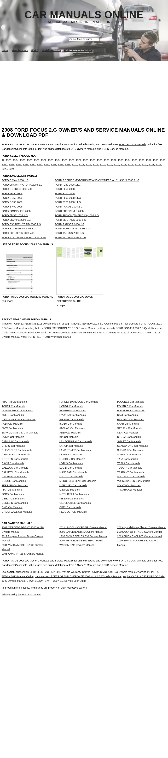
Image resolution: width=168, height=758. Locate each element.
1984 (57, 163)
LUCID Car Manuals (70, 545)
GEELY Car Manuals (13, 598)
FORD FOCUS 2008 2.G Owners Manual (27, 312)
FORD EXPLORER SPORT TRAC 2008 (24, 244)
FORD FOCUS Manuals (132, 144)
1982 (44, 163)
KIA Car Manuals (68, 492)
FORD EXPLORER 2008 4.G (18, 240)
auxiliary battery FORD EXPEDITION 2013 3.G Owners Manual (60, 342)
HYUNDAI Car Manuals (72, 454)
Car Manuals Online (84, 15)
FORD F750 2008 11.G (68, 209)
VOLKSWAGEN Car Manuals (133, 568)
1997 (148, 163)
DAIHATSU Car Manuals (15, 553)
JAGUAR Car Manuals (72, 477)
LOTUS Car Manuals (71, 537)
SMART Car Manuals (129, 499)
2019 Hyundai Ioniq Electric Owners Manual (141, 642)
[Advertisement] (84, 87)
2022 (158, 168)
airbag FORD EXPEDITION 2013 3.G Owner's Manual (92, 338)
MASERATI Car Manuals (73, 553)
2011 (81, 168)
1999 (162, 163)
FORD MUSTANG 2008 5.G (70, 226)
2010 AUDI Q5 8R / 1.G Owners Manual (139, 650)
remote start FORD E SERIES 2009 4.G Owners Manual (93, 347)
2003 (25, 168)
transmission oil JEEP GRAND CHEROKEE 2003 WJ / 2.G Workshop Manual (105, 727)
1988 (85, 163)
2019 (137, 168)
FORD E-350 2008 (12, 209)
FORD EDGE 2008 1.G (15, 222)
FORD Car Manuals (13, 590)
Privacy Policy (70, 745)
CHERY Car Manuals (13, 507)
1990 (99, 163)
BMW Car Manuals (12, 477)
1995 (134, 163)
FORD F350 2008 (65, 200)
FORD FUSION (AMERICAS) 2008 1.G (77, 222)
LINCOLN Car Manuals (72, 530)
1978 (22, 163)
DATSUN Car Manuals (14, 560)
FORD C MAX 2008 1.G (15, 187)
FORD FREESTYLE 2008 (69, 218)
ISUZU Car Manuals (70, 469)
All (3, 163)
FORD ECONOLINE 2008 (16, 218)
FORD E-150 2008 (12, 200)
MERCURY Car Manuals (73, 575)
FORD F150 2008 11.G (68, 191)
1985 (64, 163)
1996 (141, 163)
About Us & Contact (94, 745)
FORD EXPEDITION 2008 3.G (19, 235)
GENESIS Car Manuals (15, 606)
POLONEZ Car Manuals (130, 431)
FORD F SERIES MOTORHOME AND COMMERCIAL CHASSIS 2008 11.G (97, 187)
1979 (29, 163)
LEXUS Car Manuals (71, 522)
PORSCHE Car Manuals (131, 446)
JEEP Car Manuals (70, 484)
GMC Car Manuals (12, 613)
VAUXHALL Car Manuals (131, 560)
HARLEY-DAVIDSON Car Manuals (78, 431)
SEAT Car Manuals (127, 484)
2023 (4, 172)
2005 (39, 168)
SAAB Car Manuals (128, 469)
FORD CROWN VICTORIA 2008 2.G (22, 191)
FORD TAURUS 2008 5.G (69, 240)
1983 (51, 163)
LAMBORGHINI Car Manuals (75, 499)
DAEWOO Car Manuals (15, 545)
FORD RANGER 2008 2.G (69, 231)
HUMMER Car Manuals (72, 446)
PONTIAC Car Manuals (130, 439)
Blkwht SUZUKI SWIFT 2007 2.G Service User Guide (117, 731)
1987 (79, 163)
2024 (11, 172)
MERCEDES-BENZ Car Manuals (77, 568)
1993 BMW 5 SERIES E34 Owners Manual (83, 658)
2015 (109, 168)
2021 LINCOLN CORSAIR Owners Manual (83, 642)
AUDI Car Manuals (12, 469)
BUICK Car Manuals (13, 492)
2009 (67, 168)
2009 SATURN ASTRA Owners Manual (81, 650)
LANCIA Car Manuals (71, 507)
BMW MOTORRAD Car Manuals (20, 484)
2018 (130, 168)
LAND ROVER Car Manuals (75, 515)
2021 (151, 168)
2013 (95, 168)
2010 (74, 168)
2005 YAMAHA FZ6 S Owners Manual (23, 678)
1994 (127, 163)
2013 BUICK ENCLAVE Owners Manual (139, 658)
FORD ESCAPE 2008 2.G (16, 226)
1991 (106, 163)
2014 (102, 168)
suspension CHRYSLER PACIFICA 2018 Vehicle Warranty (55, 723)
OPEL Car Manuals (70, 613)
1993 (120, 163)
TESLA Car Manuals (128, 537)
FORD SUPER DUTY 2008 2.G (72, 235)
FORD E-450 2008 (12, 213)
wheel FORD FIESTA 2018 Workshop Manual (46, 351)
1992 (113, 163)
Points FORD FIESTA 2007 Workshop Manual (35, 347)
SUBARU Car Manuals (130, 515)
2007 (53, 168)
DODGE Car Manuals (14, 568)
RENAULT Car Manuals (130, 462)
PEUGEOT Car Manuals (73, 621)
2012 (88, 168)
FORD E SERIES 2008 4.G (17, 196)
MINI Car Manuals (69, 583)
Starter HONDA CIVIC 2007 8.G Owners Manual (123, 723)
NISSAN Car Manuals (71, 598)
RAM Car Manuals (127, 454)
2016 (116, 168)
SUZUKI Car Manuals (129, 522)
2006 (46, 168)
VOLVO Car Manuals (129, 575)
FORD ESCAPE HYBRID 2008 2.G (21, 231)
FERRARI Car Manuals (15, 575)
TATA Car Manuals (127, 530)
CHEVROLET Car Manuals (17, 515)
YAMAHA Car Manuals (129, 583)
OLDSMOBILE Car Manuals (75, 606)
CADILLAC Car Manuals (15, 499)
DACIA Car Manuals (13, 537)
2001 (11, 168)
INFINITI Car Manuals (71, 462)
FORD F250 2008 (65, 196)
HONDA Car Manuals (71, 439)
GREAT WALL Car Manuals (17, 621)
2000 (4, 168)
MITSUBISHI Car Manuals (74, 590)
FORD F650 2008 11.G (68, 205)
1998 (155, 163)
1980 (36, 163)
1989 (92, 163)
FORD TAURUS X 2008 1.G (70, 244)
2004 (32, 168)
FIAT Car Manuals (12, 583)
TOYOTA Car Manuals (129, 545)
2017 (123, 168)
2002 (18, 168)
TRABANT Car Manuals (130, 553)
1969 (8, 163)
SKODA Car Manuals (129, 492)
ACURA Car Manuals (13, 439)
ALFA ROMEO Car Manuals (17, 446)
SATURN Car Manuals (129, 477)
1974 (16, 163)
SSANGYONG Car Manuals (132, 507)
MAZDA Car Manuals (71, 560)
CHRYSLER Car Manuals (16, 522)
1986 (71, 163)
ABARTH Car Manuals (14, 431)
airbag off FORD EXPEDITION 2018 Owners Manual (31, 338)
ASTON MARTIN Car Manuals (19, 462)
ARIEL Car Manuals (13, 454)
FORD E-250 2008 (12, 205)
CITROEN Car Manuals (15, 530)
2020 (144, 168)
